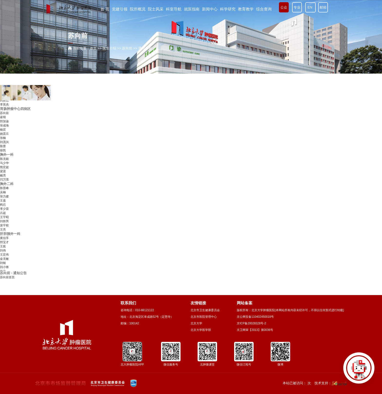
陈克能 (4, 163)
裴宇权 (4, 229)
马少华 (4, 167)
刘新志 (4, 104)
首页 (93, 48)
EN (310, 7)
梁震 (3, 175)
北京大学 (196, 323)
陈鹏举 (4, 100)
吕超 (3, 217)
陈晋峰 (4, 192)
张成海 (4, 129)
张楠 (3, 142)
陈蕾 (3, 150)
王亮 (3, 233)
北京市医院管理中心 (204, 316)
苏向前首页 (7, 277)
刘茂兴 (4, 146)
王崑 (3, 250)
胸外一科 (7, 159)
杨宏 (3, 133)
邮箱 (323, 7)
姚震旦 (4, 138)
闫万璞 (4, 183)
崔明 (3, 121)
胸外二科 (7, 188)
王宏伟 (4, 258)
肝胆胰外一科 (10, 238)
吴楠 (3, 196)
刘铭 (3, 267)
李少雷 (4, 213)
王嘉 (3, 204)
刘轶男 (4, 225)
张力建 (4, 200)
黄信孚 (4, 242)
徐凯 (3, 154)
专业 (297, 7)
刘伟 (3, 254)
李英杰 (4, 108)
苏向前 (4, 117)
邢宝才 (4, 246)
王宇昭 (4, 221)
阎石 (3, 209)
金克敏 (4, 263)
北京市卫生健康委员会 (205, 310)
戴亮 (3, 179)
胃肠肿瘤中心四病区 (15, 113)
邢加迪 (4, 125)
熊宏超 (4, 171)
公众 (283, 7)
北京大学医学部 (201, 330)
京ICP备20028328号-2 (251, 323)
